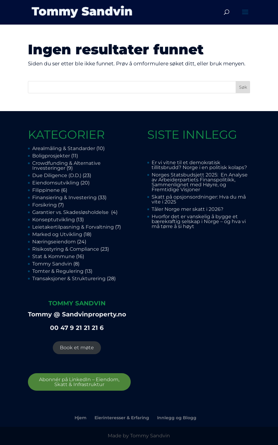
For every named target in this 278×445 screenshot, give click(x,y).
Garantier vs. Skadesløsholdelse (71, 212)
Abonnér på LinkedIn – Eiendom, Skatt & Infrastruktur (79, 382)
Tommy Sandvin (52, 264)
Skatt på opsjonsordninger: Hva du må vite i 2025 (199, 199)
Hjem (81, 417)
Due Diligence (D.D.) (56, 175)
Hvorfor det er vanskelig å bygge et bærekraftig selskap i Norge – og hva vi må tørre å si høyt (199, 221)
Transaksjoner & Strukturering (69, 278)
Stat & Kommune (53, 256)
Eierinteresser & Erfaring (122, 417)
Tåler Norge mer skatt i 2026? (187, 209)
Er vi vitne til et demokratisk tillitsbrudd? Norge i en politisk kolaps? (199, 165)
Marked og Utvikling (57, 234)
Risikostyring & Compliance (65, 249)
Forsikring (44, 205)
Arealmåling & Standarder (63, 148)
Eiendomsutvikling (55, 183)
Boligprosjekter (51, 156)
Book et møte (77, 347)
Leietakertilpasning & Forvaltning (73, 227)
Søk (243, 87)
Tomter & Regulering (57, 271)
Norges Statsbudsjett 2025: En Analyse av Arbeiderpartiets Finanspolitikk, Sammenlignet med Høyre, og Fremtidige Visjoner (200, 182)
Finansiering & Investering (64, 197)
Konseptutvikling (53, 219)
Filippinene (46, 190)
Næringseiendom (54, 242)
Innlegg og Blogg (176, 417)
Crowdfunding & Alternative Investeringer (66, 165)
